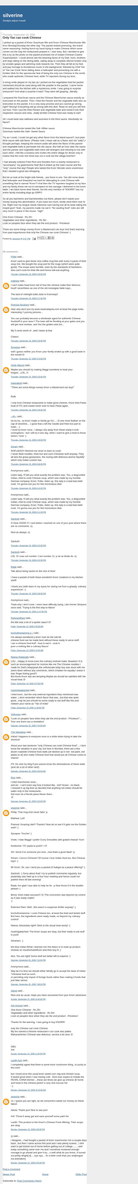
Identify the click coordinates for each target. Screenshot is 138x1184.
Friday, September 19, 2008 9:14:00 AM (27, 650)
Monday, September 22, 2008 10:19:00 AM (28, 1090)
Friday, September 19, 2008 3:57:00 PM (27, 684)
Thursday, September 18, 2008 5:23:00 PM (28, 359)
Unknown (16, 714)
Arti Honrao (17, 1005)
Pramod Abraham (20, 304)
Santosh (15, 518)
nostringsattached (20, 690)
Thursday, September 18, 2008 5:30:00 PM (28, 410)
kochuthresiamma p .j (22, 633)
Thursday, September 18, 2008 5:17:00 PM (28, 298)
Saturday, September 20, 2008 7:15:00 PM (28, 960)
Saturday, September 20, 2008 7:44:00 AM (28, 726)
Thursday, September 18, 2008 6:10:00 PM (28, 488)
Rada (13, 567)
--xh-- (13, 416)
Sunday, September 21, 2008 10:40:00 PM (28, 999)
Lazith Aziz (16, 1060)
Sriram (14, 446)
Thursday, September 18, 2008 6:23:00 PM (28, 546)
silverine (13, 15)
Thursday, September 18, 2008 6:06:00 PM (28, 464)
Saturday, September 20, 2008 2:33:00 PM (28, 801)
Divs (13, 777)
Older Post (81, 1174)
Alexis (14, 990)
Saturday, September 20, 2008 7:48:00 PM (28, 984)
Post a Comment (11, 1169)
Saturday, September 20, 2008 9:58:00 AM (28, 771)
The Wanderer (18, 732)
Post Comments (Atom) (29, 1180)
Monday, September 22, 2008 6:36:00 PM (28, 1129)
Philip (14, 256)
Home (45, 1174)
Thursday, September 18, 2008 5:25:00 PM (28, 377)
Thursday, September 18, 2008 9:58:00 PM (28, 594)
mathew (15, 280)
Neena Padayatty (20, 657)
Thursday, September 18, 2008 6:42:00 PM (28, 560)
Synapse (15, 347)
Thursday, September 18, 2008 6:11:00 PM (28, 512)
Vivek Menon (17, 365)
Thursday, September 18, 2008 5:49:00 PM (28, 440)
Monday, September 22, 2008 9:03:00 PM (28, 1163)
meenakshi (16, 383)
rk (12, 1136)
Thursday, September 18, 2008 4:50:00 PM (28, 274)
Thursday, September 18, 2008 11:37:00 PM (29, 612)
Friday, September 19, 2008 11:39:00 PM (27, 708)
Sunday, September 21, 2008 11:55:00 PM (28, 1054)
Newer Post (9, 1174)
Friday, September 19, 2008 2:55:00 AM (27, 627)
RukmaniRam (18, 618)
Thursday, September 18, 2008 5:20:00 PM (28, 341)
